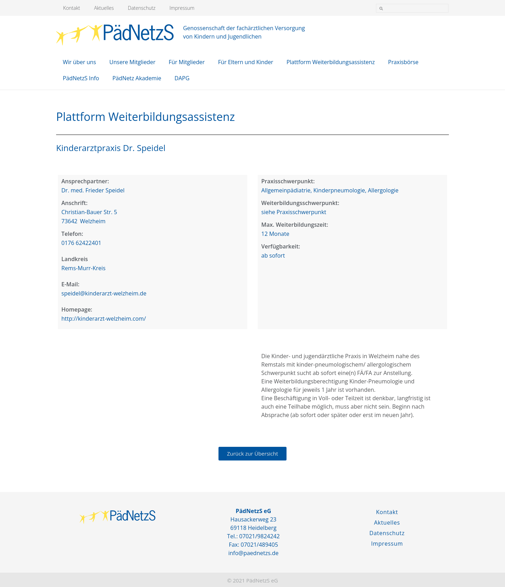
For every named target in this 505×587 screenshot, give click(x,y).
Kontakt (71, 8)
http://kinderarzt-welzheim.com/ (103, 318)
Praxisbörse (403, 62)
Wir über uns (79, 62)
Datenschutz (142, 8)
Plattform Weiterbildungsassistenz (331, 62)
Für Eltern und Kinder (245, 62)
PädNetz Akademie (136, 78)
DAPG (182, 78)
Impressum (181, 8)
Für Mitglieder (187, 62)
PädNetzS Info (81, 78)
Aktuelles (104, 8)
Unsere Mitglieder (132, 62)
